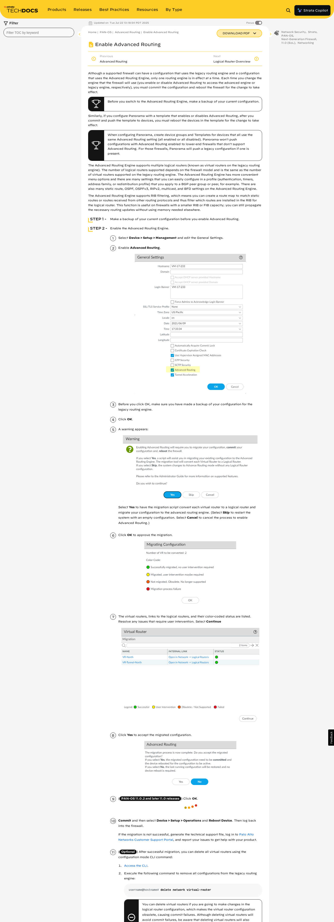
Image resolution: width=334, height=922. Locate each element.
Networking (306, 42)
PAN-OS (106, 32)
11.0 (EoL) (288, 42)
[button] (331, 737)
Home (92, 32)
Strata (312, 31)
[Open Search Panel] (289, 10)
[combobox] (38, 32)
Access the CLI (135, 865)
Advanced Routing (127, 32)
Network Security (293, 31)
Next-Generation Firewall (298, 38)
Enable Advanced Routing (161, 32)
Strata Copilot (312, 10)
